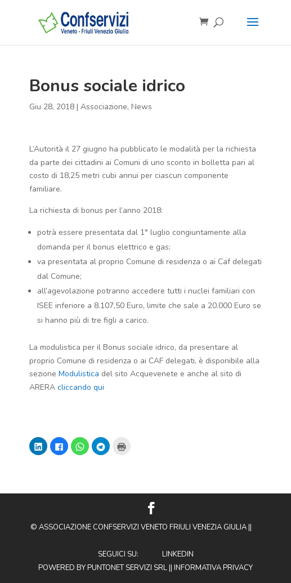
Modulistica (79, 373)
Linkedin (178, 554)
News (141, 106)
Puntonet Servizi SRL (127, 568)
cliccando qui (80, 387)
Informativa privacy (213, 568)
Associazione (103, 106)
